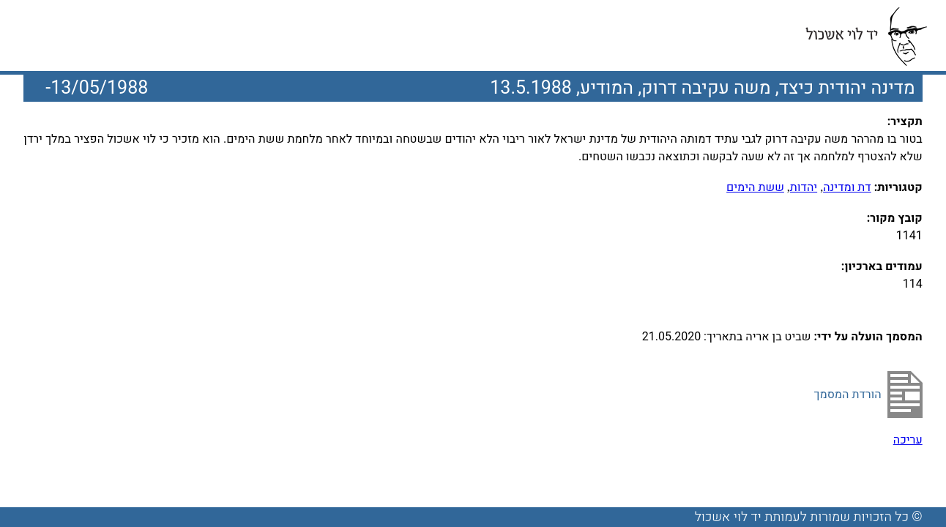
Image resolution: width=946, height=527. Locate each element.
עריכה (908, 440)
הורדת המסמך (848, 394)
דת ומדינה (847, 187)
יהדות (803, 187)
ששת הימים (755, 187)
